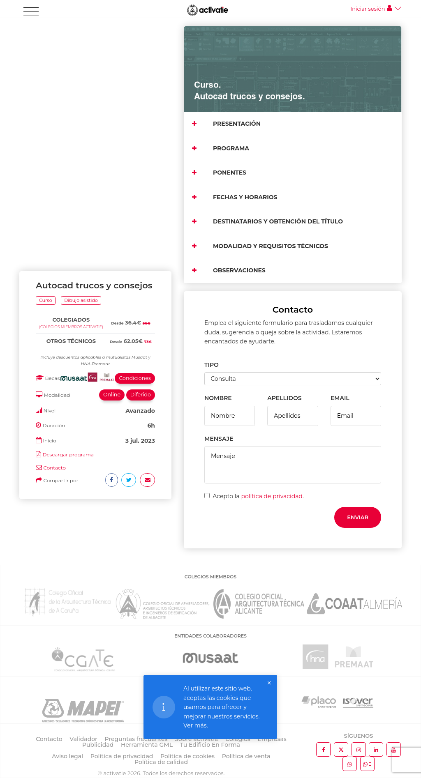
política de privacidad (272, 496)
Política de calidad (161, 762)
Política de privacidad (121, 756)
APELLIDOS (284, 398)
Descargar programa (67, 210)
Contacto (54, 223)
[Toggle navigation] (31, 12)
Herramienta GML (147, 744)
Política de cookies (187, 756)
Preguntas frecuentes (136, 739)
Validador (83, 739)
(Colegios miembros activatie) (71, 82)
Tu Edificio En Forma (210, 744)
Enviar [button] (357, 517)
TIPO (211, 364)
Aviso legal (67, 756)
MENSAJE (218, 438)
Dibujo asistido (81, 55)
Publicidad (97, 744)
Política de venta (246, 756)
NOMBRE (218, 398)
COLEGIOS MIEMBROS (210, 577)
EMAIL (340, 398)
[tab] (95, 65)
